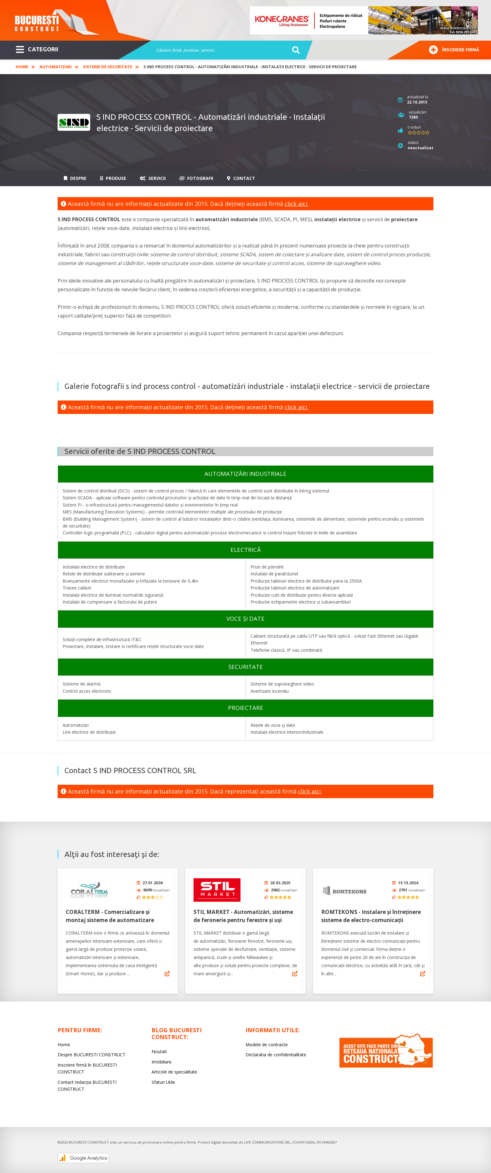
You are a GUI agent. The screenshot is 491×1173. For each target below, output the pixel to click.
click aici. (296, 203)
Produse (113, 178)
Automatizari (55, 66)
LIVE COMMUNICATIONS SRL (267, 1140)
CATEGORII (37, 49)
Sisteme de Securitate (107, 66)
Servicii (153, 178)
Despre (75, 178)
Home (22, 66)
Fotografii (196, 178)
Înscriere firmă (454, 49)
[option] (364, 20)
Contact (241, 178)
